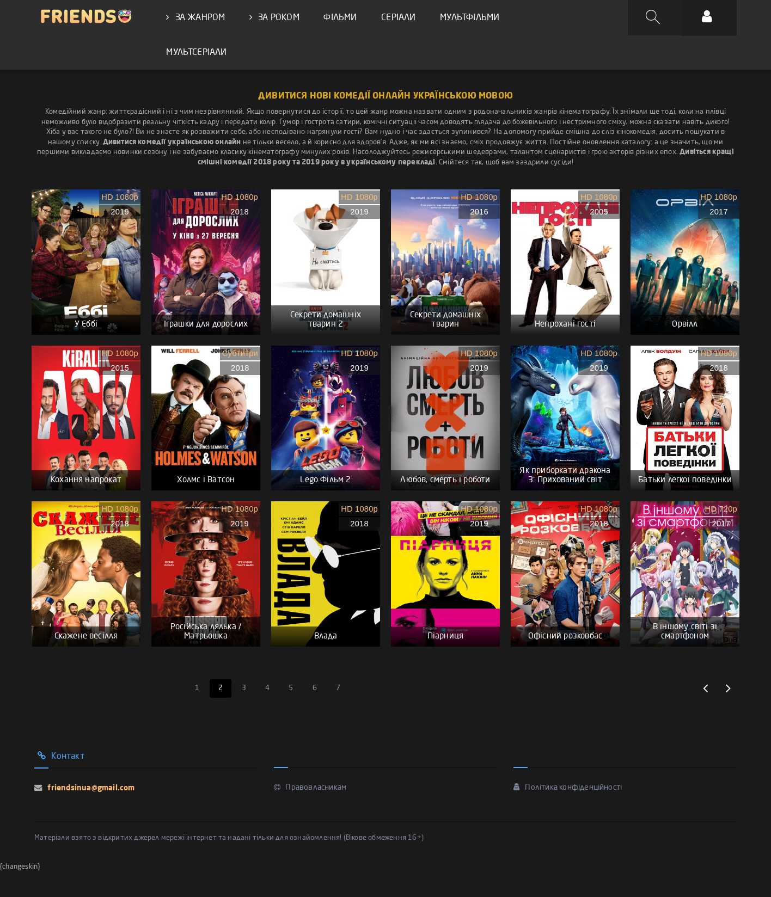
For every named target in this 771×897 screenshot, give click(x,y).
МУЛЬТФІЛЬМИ (468, 18)
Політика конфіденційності (567, 811)
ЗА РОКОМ (274, 17)
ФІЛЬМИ (339, 18)
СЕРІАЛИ (397, 18)
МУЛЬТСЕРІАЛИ (196, 54)
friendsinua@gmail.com (89, 812)
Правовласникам (310, 811)
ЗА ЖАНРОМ (195, 17)
